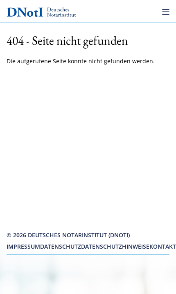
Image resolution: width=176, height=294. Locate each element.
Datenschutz (60, 246)
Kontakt (162, 246)
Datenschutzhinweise (115, 246)
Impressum (23, 246)
